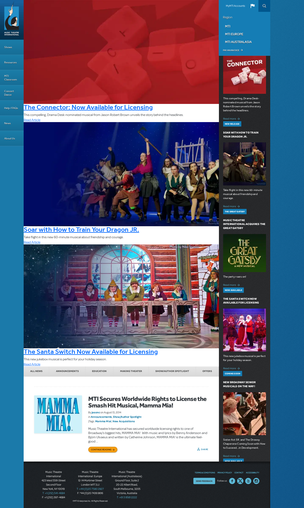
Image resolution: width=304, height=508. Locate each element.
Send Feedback (204, 481)
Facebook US (232, 481)
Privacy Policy (224, 472)
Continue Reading (101, 449)
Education (99, 371)
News (7, 123)
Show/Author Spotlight (172, 371)
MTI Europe (234, 34)
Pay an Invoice (231, 50)
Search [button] (264, 6)
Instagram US (256, 481)
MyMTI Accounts (235, 6)
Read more (232, 118)
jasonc (96, 412)
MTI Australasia (238, 42)
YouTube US (248, 481)
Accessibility (252, 472)
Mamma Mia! (103, 421)
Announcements (67, 371)
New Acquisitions (124, 421)
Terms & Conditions (205, 472)
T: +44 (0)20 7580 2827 (90, 489)
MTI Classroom (10, 77)
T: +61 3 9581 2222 (127, 497)
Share (204, 449)
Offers (207, 371)
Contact (238, 472)
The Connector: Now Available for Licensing (88, 107)
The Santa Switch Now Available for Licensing (91, 351)
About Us (9, 138)
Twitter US (240, 481)
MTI (227, 26)
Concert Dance (9, 93)
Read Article (32, 120)
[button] (252, 6)
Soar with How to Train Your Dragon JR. (81, 229)
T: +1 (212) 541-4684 (53, 493)
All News (36, 371)
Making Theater (131, 371)
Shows (8, 47)
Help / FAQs (11, 108)
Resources (10, 62)
